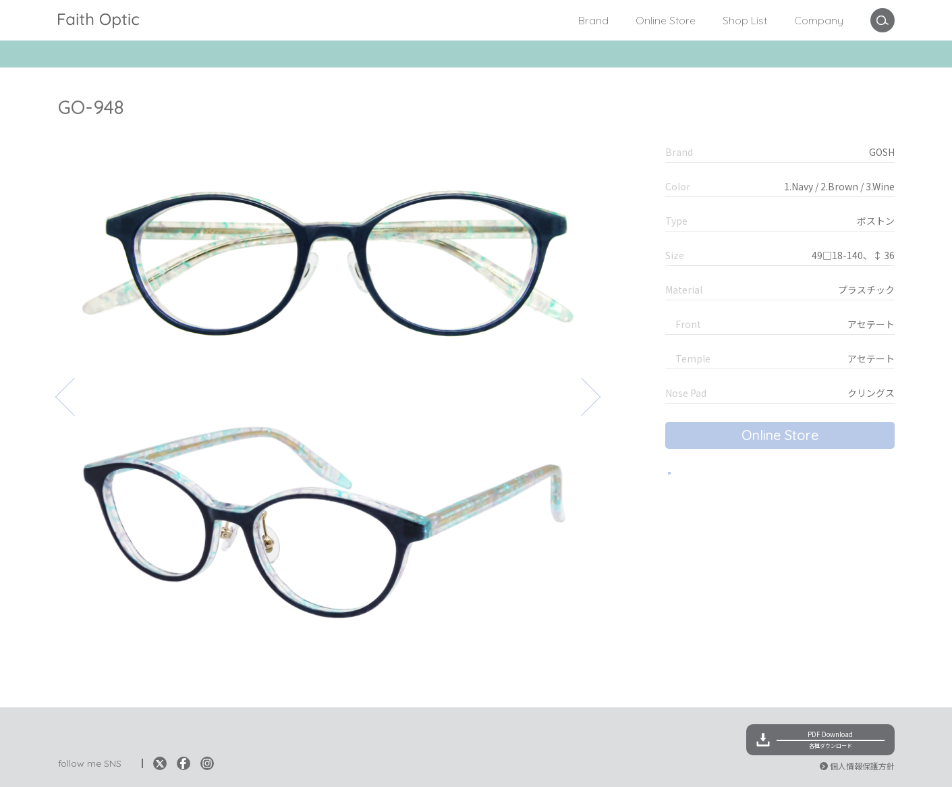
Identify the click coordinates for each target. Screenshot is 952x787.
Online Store (666, 20)
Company (818, 20)
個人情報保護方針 (862, 765)
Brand (593, 20)
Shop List (745, 20)
